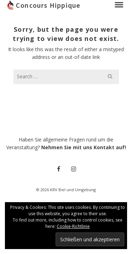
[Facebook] (58, 168)
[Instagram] (73, 168)
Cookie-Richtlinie (73, 226)
